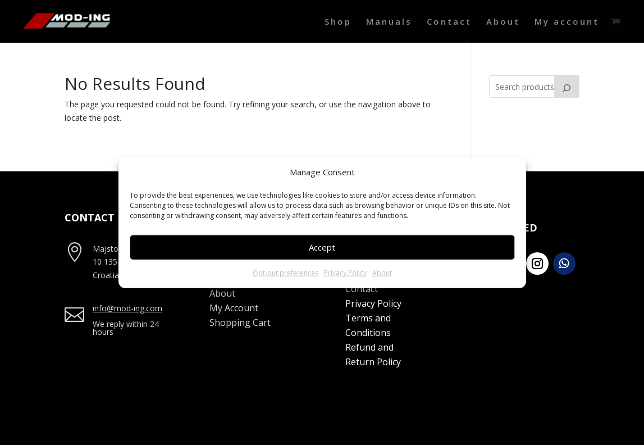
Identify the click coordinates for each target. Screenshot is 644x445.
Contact (449, 22)
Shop (338, 22)
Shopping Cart (240, 322)
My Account (233, 308)
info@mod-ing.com (127, 308)
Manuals (389, 22)
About (382, 273)
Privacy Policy (345, 273)
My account (567, 22)
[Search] (567, 86)
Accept (322, 247)
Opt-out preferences (285, 273)
